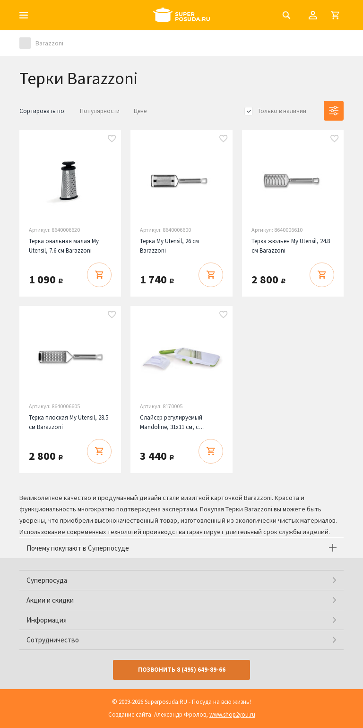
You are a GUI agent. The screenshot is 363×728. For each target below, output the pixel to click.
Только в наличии (282, 111)
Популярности (100, 111)
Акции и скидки (50, 600)
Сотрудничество (52, 639)
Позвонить (181, 670)
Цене (140, 111)
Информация (46, 619)
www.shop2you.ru (232, 714)
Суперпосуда (46, 580)
